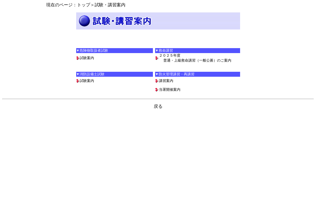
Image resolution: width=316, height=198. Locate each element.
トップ (83, 4)
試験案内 (87, 58)
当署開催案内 (169, 89)
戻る (158, 106)
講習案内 (166, 81)
